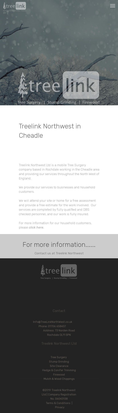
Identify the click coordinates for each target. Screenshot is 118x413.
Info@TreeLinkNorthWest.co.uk (59, 326)
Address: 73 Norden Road (59, 335)
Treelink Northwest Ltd (59, 345)
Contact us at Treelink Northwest (59, 254)
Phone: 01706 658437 (59, 330)
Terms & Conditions (58, 408)
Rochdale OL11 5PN (59, 339)
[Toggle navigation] (112, 5)
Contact (59, 312)
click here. (36, 263)
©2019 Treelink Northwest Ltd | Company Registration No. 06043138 (59, 400)
